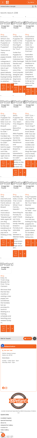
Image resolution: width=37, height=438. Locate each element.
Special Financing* (6, 420)
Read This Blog (3, 87)
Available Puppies (6, 418)
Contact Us (4, 427)
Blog (2, 34)
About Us (3, 423)
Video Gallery (5, 430)
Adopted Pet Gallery (7, 425)
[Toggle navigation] (3, 2)
